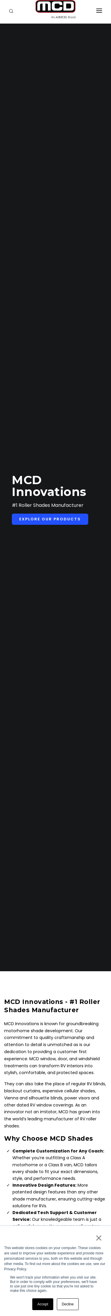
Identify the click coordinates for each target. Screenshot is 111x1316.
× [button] (98, 1237)
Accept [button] (42, 1304)
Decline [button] (68, 1304)
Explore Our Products (50, 519)
